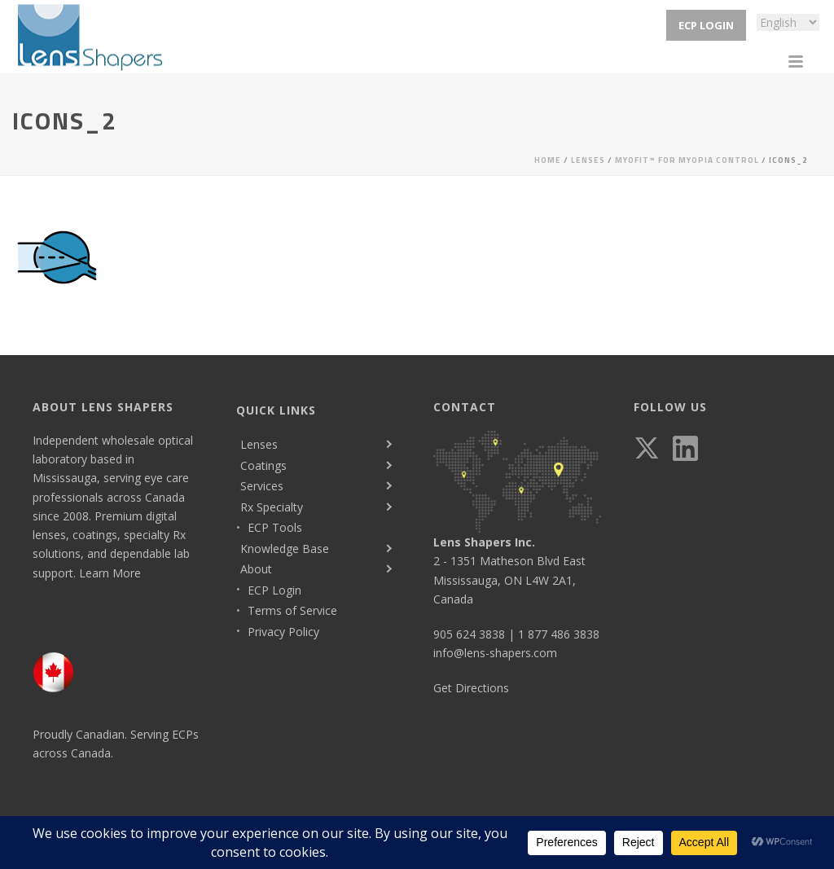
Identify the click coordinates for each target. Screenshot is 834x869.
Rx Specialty (271, 507)
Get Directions (471, 688)
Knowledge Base (284, 548)
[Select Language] (788, 22)
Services (261, 486)
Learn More (110, 573)
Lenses (588, 160)
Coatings (263, 465)
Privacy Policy (283, 631)
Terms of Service (292, 610)
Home (547, 160)
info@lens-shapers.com (495, 653)
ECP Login (706, 25)
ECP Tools (275, 527)
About (256, 569)
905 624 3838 (469, 634)
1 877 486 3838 (558, 634)
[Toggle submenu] (387, 444)
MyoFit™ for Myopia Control (687, 160)
